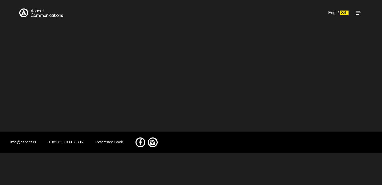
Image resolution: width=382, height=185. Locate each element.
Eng (331, 13)
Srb (344, 13)
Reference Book (109, 142)
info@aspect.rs (23, 142)
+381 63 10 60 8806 (65, 142)
